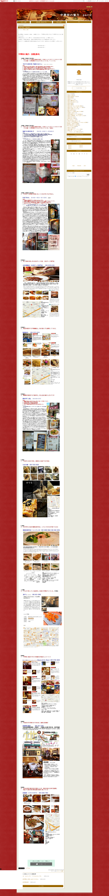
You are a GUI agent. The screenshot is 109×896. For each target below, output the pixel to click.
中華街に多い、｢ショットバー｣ (73, 130)
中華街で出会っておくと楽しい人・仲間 (75, 107)
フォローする (79, 88)
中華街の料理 (70, 97)
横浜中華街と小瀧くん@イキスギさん (30, 879)
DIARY (22, 8)
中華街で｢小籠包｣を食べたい (73, 121)
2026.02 (81, 145)
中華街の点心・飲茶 (71, 118)
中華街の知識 (70, 103)
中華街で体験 (70, 104)
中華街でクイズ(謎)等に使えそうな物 (74, 111)
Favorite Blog (79, 134)
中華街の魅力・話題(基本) (24, 27)
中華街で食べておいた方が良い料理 (74, 106)
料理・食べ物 (17, 1)
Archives (79, 143)
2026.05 (69, 145)
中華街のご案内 (25, 29)
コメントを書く (60, 871)
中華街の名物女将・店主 (72, 96)
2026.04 (69, 146)
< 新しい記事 (23, 22)
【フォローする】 (82, 8)
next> (85, 165)
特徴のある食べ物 (70, 110)
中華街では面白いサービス (72, 108)
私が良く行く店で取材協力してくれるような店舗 (77, 122)
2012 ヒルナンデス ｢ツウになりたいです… (32, 876)
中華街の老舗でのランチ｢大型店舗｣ (74, 114)
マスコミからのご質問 (71, 126)
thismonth (79, 165)
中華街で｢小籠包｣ (70, 127)
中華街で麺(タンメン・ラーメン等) (74, 129)
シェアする (27, 868)
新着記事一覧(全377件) (41, 22)
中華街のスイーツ (70, 99)
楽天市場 (106, 1)
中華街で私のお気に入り (72, 101)
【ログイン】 (89, 8)
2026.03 (69, 148)
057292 (89, 6)
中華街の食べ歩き (70, 116)
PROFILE (27, 8)
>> (90, 1)
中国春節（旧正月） (71, 112)
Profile (79, 64)
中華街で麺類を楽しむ (71, 100)
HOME (18, 8)
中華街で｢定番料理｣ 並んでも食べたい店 (75, 115)
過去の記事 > (59, 22)
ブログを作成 (101, 1)
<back (73, 165)
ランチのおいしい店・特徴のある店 (74, 131)
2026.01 (81, 146)
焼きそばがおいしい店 (71, 119)
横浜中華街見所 (25, 882)
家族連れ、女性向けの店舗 (72, 123)
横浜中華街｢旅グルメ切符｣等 (73, 125)
